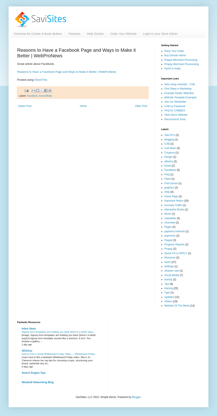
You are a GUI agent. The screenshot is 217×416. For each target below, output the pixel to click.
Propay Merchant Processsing (181, 64)
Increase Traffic (173, 205)
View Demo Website (176, 114)
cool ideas (170, 148)
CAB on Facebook (174, 106)
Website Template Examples (180, 97)
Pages (168, 226)
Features (74, 33)
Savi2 (167, 262)
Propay (168, 248)
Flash (167, 178)
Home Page (171, 196)
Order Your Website (123, 33)
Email (167, 165)
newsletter (170, 218)
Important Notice (173, 200)
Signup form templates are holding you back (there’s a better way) (58, 332)
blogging (169, 139)
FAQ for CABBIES (174, 110)
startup (168, 279)
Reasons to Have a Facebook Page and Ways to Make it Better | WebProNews (66, 71)
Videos (168, 301)
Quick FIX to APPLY (175, 253)
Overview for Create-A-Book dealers (38, 33)
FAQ (167, 174)
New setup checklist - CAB (179, 84)
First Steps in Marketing (177, 88)
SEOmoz (27, 350)
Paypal (168, 240)
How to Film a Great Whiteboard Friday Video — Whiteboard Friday (59, 354)
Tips (166, 283)
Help (167, 191)
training (168, 288)
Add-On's (169, 135)
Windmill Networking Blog (38, 382)
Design (168, 156)
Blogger (136, 397)
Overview (169, 222)
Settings (169, 266)
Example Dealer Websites (179, 93)
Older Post (141, 106)
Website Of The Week (176, 305)
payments (170, 235)
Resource (169, 257)
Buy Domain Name (175, 55)
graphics (169, 187)
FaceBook (32, 95)
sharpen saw (171, 270)
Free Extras (171, 183)
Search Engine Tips (34, 372)
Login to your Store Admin (160, 33)
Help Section (95, 33)
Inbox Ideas (29, 328)
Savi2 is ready (172, 68)
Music (167, 213)
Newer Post (25, 106)
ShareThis (40, 79)
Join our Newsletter (175, 101)
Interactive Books (174, 209)
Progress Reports (174, 244)
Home (83, 106)
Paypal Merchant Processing (180, 59)
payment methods (174, 231)
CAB (167, 143)
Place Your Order (174, 51)
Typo (167, 292)
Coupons (169, 152)
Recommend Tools (175, 119)
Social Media (45, 95)
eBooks (168, 161)
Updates (169, 297)
